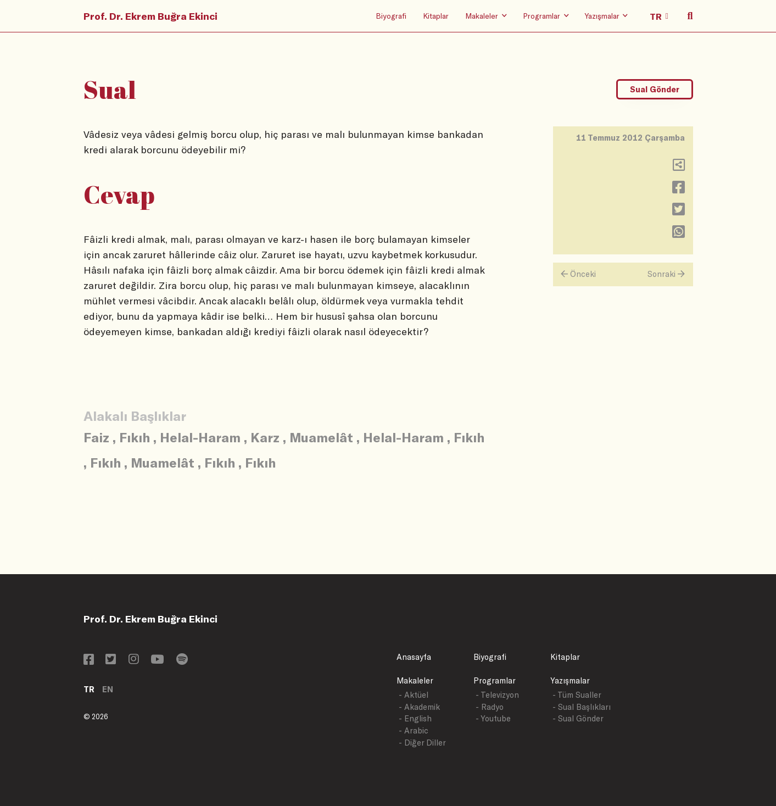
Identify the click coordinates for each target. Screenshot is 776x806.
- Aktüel (413, 694)
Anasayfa (414, 657)
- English (415, 718)
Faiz (96, 437)
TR (88, 689)
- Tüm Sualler (576, 694)
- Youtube (493, 718)
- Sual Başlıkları (581, 706)
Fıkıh (134, 437)
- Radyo (490, 706)
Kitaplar (436, 15)
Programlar (494, 680)
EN (107, 689)
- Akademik (419, 706)
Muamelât (321, 437)
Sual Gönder (654, 89)
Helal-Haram (200, 437)
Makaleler (415, 680)
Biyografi (391, 15)
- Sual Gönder (578, 718)
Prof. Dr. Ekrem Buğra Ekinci (150, 16)
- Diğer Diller (422, 742)
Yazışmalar (570, 680)
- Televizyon (497, 694)
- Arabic (413, 730)
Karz (265, 437)
